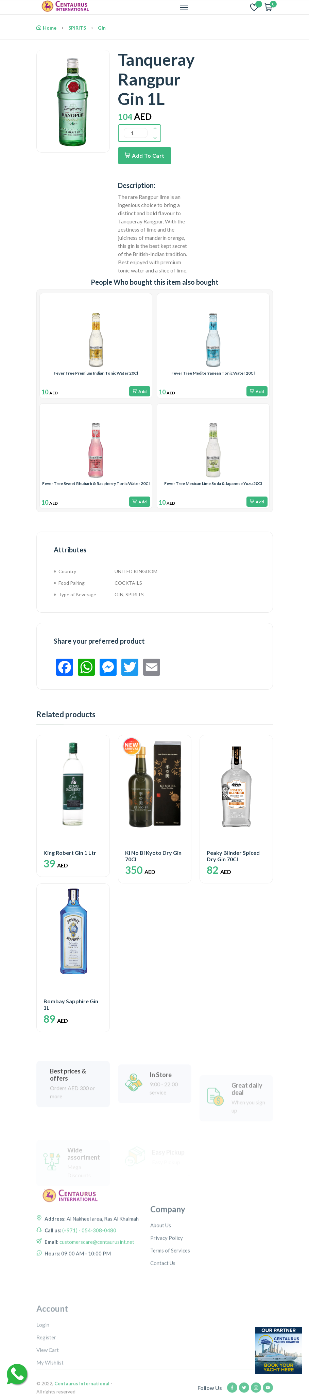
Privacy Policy (166, 1283)
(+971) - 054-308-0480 (88, 1269)
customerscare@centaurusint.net (96, 1280)
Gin (102, 28)
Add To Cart (145, 155)
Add (140, 391)
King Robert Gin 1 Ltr (70, 852)
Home (46, 28)
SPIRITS (77, 28)
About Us (160, 1270)
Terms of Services (170, 1295)
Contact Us (162, 1308)
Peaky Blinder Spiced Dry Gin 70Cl (233, 855)
